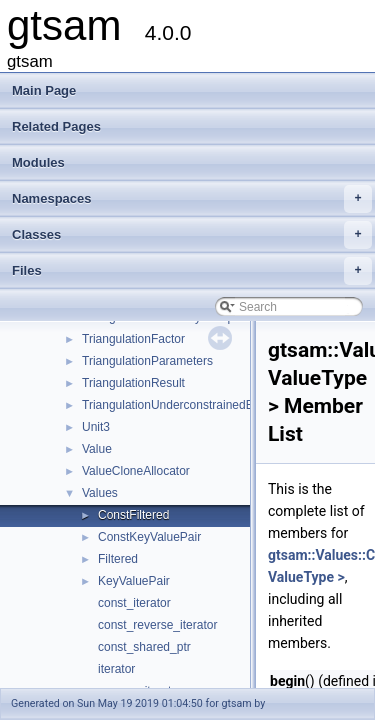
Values (100, 493)
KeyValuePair (134, 581)
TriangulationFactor (133, 339)
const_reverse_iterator (157, 625)
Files (192, 271)
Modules (38, 162)
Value (97, 449)
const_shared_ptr (144, 647)
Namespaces (192, 199)
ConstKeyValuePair (149, 537)
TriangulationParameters (147, 361)
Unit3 (96, 427)
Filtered (118, 559)
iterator (116, 669)
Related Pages (56, 126)
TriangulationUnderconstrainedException (190, 405)
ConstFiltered (133, 515)
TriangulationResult (133, 383)
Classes (192, 235)
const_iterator (134, 603)
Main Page (44, 90)
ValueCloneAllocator (136, 471)
